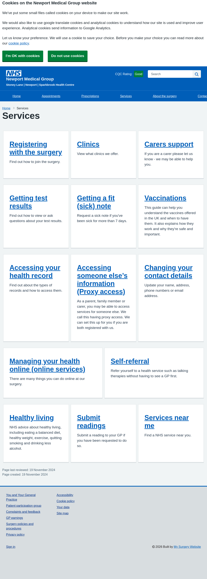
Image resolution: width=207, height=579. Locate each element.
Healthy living (32, 417)
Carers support (168, 144)
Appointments (51, 96)
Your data (63, 507)
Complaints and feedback (23, 511)
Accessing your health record (35, 271)
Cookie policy (66, 501)
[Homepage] (60, 75)
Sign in (10, 546)
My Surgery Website (187, 546)
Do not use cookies (67, 56)
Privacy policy (15, 534)
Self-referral (130, 361)
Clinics (88, 144)
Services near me (166, 421)
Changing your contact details (168, 271)
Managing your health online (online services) (47, 365)
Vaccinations (165, 198)
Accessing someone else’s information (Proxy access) (102, 279)
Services (126, 96)
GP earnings (14, 517)
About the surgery (165, 96)
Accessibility (65, 494)
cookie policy (18, 43)
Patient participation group (23, 505)
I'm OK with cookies (23, 56)
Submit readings (91, 421)
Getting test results (28, 202)
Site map (63, 513)
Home (17, 96)
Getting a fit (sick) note (96, 202)
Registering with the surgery (36, 148)
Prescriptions (90, 96)
